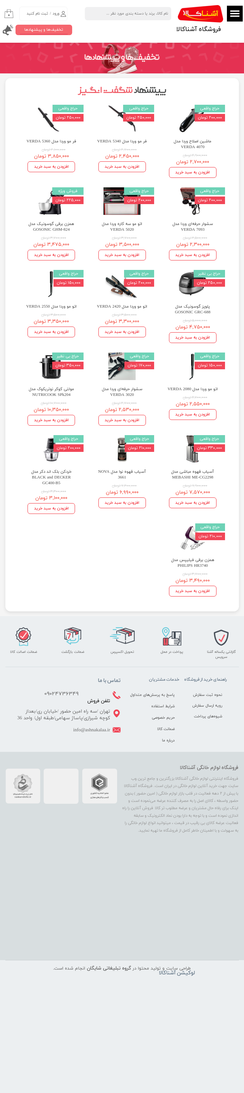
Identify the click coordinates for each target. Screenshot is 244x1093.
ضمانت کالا (166, 729)
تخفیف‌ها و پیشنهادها (43, 30)
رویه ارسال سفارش (207, 705)
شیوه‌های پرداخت (208, 716)
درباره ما (168, 740)
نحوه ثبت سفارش (207, 694)
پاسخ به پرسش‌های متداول (158, 694)
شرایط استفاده (163, 706)
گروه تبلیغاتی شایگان (109, 968)
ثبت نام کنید (37, 13)
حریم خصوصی (163, 717)
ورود (56, 13)
